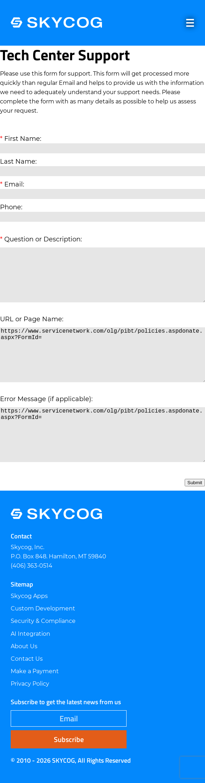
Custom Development (43, 608)
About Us (24, 646)
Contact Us (27, 658)
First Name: (22, 139)
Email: (14, 184)
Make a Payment (35, 671)
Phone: (11, 207)
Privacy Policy (30, 683)
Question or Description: (43, 239)
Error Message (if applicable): (46, 399)
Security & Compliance (43, 621)
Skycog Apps (29, 596)
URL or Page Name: (31, 319)
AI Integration (30, 633)
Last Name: (18, 161)
